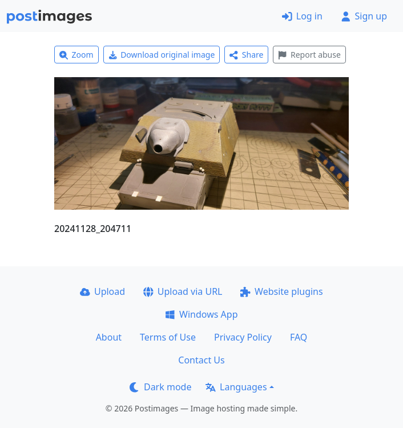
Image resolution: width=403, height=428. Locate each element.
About (109, 337)
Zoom (76, 54)
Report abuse (309, 54)
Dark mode (160, 387)
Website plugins (281, 291)
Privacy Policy (243, 337)
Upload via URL (182, 291)
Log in (302, 16)
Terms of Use (168, 337)
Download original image (161, 54)
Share (246, 54)
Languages (236, 387)
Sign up (364, 16)
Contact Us (201, 360)
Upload (102, 291)
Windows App (201, 314)
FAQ (298, 337)
